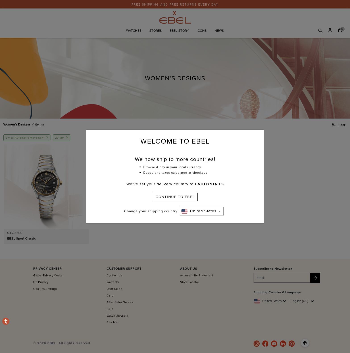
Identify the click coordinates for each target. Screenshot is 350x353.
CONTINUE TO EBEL (175, 196)
